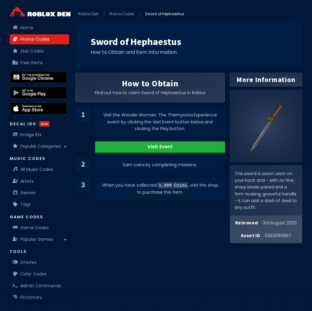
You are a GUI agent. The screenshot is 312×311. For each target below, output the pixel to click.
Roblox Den (88, 13)
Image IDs (27, 135)
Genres (24, 193)
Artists (23, 181)
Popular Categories (37, 146)
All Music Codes (33, 169)
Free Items (28, 63)
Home (23, 28)
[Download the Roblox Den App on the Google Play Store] (38, 92)
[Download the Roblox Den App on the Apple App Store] (38, 108)
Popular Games (33, 239)
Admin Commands (37, 286)
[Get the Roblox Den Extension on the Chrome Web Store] (38, 77)
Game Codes (31, 228)
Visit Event (160, 146)
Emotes (25, 262)
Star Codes (28, 51)
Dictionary (27, 297)
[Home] (40, 11)
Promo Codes (31, 39)
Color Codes (30, 274)
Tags (22, 204)
